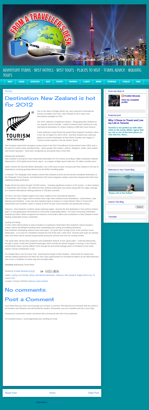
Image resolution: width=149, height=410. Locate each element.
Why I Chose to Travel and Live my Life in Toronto (125, 121)
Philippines (73, 82)
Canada (21, 82)
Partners (59, 82)
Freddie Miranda (132, 96)
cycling (14, 275)
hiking (31, 275)
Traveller (126, 82)
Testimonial (111, 82)
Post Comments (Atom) (58, 402)
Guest (48, 82)
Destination (35, 82)
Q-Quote (86, 82)
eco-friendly (23, 275)
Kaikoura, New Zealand (38, 281)
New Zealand (70, 275)
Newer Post (11, 393)
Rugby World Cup (84, 275)
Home (138, 82)
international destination (45, 275)
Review (98, 82)
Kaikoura (60, 275)
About (10, 82)
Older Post (93, 393)
